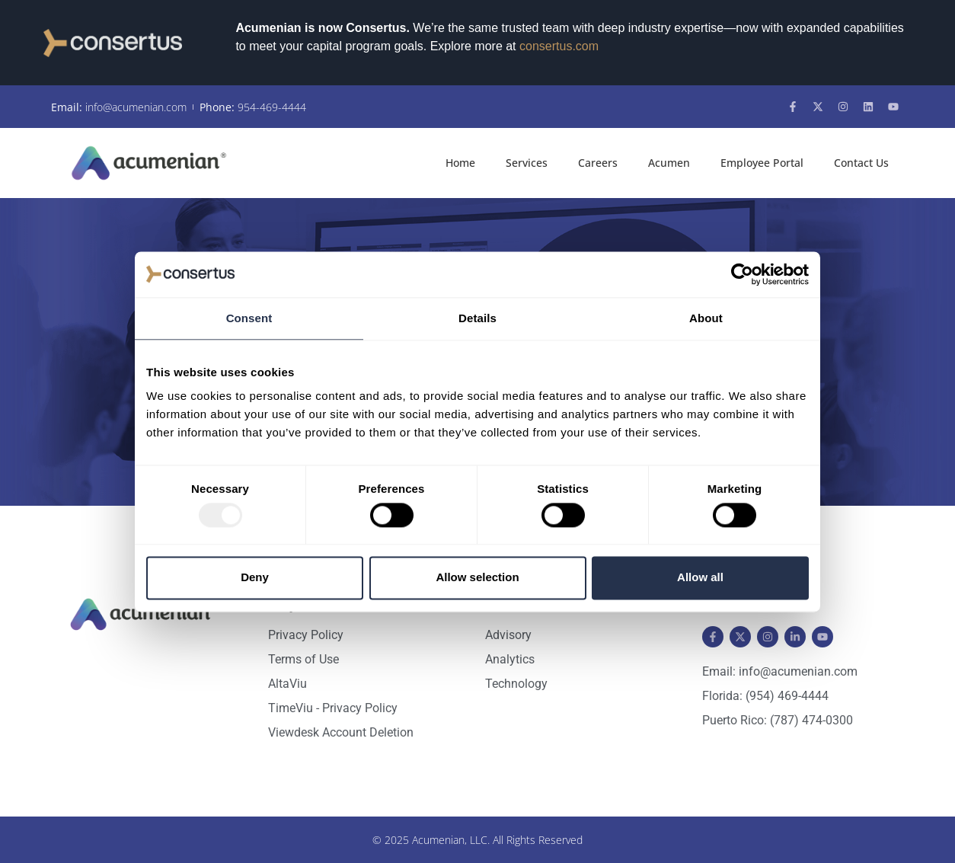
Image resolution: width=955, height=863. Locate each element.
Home (460, 162)
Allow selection (477, 577)
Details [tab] (477, 318)
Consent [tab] (249, 318)
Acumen (669, 162)
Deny (255, 577)
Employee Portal (761, 162)
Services (527, 162)
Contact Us (861, 162)
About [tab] (706, 318)
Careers (598, 162)
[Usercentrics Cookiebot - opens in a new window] (742, 274)
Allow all (700, 577)
